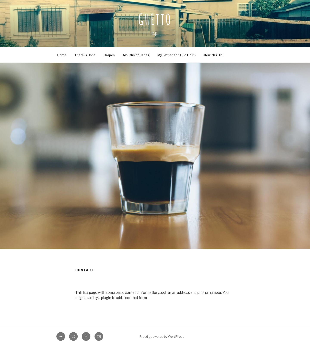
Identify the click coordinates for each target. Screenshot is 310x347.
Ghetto (155, 19)
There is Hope (85, 55)
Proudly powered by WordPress (161, 336)
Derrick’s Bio (213, 55)
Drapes (109, 55)
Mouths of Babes (136, 55)
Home (61, 55)
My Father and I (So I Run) (176, 55)
